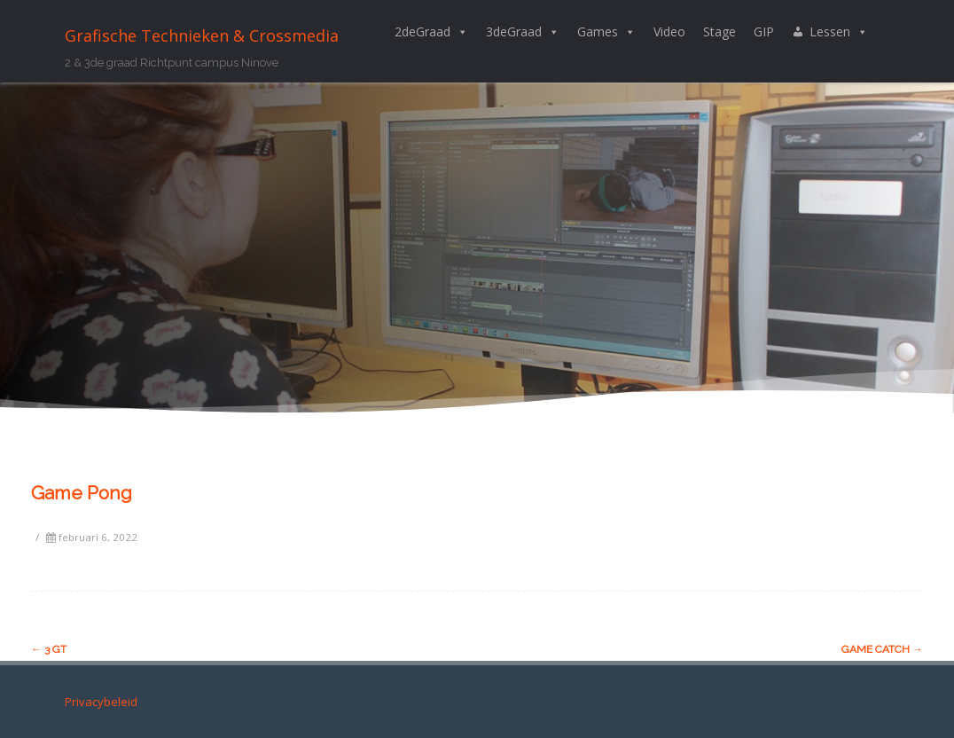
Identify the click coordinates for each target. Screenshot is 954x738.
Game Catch (882, 649)
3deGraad (522, 32)
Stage (719, 31)
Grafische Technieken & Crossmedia (202, 35)
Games (606, 32)
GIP (764, 31)
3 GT (48, 649)
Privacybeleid (101, 702)
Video (669, 31)
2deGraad (431, 32)
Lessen (838, 32)
